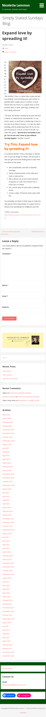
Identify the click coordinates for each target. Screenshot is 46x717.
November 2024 (8, 478)
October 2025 (7, 437)
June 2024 (5, 496)
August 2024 (7, 489)
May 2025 (5, 455)
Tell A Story (6, 371)
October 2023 (7, 526)
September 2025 (8, 441)
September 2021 (8, 619)
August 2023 (7, 533)
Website (5, 307)
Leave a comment (10, 52)
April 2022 (6, 593)
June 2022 (5, 585)
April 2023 (6, 548)
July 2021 (5, 626)
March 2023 (6, 552)
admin (6, 48)
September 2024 (8, 485)
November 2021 (8, 611)
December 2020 (8, 652)
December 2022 (8, 563)
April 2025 (6, 459)
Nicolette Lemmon (16, 5)
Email (5, 296)
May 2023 (5, 545)
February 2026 (7, 422)
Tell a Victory (7, 375)
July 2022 (5, 582)
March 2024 (6, 507)
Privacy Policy (7, 668)
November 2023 (8, 522)
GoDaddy (23, 712)
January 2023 (7, 559)
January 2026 (7, 426)
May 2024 (5, 500)
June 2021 (5, 630)
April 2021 (6, 637)
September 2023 (8, 530)
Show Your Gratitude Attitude (20, 393)
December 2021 (8, 608)
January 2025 (7, 470)
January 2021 (7, 648)
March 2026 (6, 418)
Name (5, 285)
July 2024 (5, 493)
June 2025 (5, 452)
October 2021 (7, 615)
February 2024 (7, 511)
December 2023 (8, 519)
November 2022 (8, 567)
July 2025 (5, 448)
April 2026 (6, 415)
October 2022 (7, 571)
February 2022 (7, 600)
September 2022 (8, 574)
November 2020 (8, 656)
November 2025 (8, 433)
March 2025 (6, 463)
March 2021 (6, 641)
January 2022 (7, 604)
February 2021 (7, 645)
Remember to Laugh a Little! (28, 400)
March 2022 (6, 597)
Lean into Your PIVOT (10, 379)
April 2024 (6, 504)
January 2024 (7, 515)
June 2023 (5, 541)
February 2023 (7, 556)
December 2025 (8, 430)
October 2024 (7, 482)
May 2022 (5, 589)
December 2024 (8, 474)
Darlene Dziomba (8, 397)
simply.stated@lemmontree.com (14, 685)
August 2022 (7, 578)
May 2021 (5, 634)
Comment (6, 254)
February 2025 (7, 467)
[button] (42, 4)
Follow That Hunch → (38, 232)
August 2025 (7, 444)
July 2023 (5, 537)
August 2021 (7, 623)
